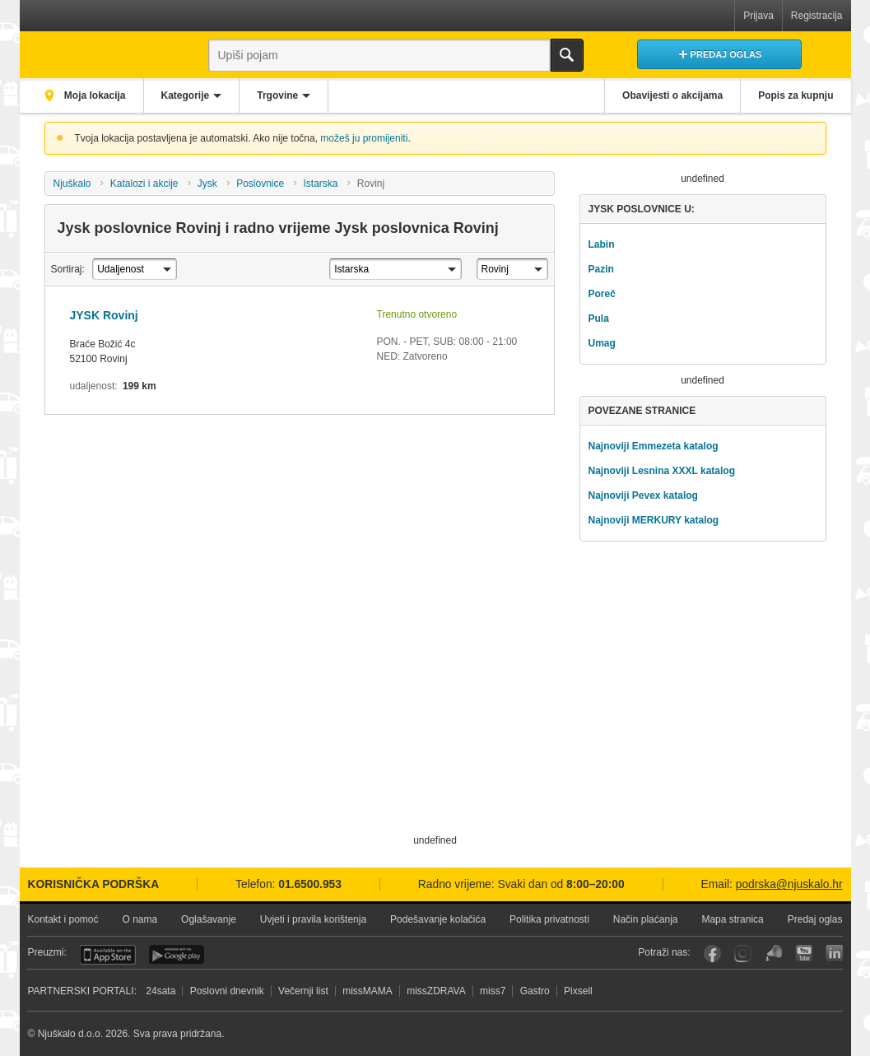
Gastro (535, 991)
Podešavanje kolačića (438, 919)
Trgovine (277, 95)
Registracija (817, 15)
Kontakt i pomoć (62, 919)
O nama (139, 919)
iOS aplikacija (108, 955)
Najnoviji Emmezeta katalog (653, 446)
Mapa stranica (732, 919)
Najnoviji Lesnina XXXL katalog (661, 471)
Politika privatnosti (549, 919)
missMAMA (367, 991)
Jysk (207, 183)
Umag (601, 343)
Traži (567, 55)
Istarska (321, 183)
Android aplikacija (176, 955)
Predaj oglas (815, 919)
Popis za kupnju (795, 95)
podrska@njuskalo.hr (789, 884)
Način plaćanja (645, 919)
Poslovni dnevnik (227, 991)
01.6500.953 (310, 884)
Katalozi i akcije (144, 183)
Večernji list (303, 991)
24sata (160, 991)
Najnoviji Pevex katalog (642, 495)
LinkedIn (834, 953)
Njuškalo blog (773, 953)
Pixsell (578, 991)
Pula (598, 318)
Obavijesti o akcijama (672, 95)
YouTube (803, 953)
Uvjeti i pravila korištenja (313, 919)
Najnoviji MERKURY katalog (653, 520)
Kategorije (185, 95)
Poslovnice (260, 183)
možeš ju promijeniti (363, 138)
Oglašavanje (208, 919)
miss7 (492, 991)
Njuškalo (72, 183)
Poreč (601, 294)
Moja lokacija (94, 95)
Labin (601, 244)
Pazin (600, 269)
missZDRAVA (436, 991)
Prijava (758, 15)
